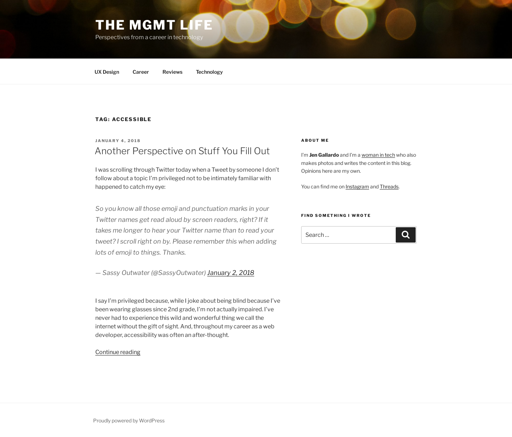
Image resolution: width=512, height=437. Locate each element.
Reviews (172, 72)
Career (141, 72)
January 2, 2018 (230, 272)
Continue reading (117, 352)
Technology (209, 72)
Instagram (357, 186)
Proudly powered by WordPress (129, 420)
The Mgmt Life (154, 25)
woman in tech (378, 155)
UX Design (107, 72)
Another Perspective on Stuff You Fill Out (182, 150)
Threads (389, 186)
